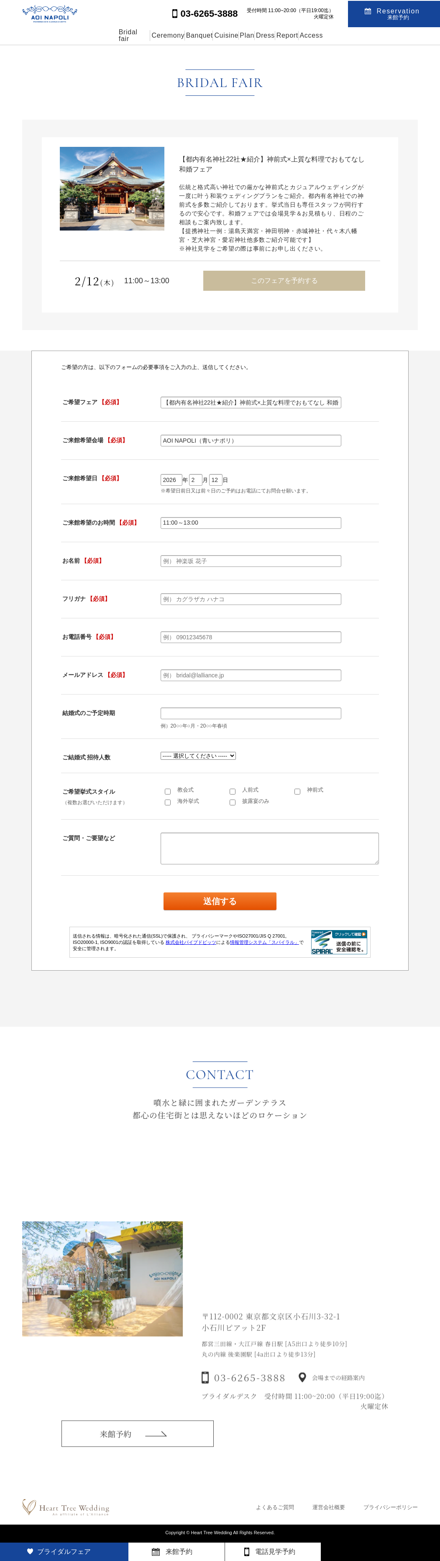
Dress (292, 35)
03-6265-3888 (250, 1390)
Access (376, 35)
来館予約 (115, 1442)
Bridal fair (67, 35)
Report (333, 35)
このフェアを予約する (284, 280)
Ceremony (118, 35)
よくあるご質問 (275, 1507)
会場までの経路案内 (338, 1390)
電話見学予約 (275, 1551)
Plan (254, 35)
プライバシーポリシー (390, 1507)
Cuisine (215, 35)
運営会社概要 (328, 1507)
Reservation (398, 13)
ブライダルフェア (64, 1551)
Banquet (169, 35)
